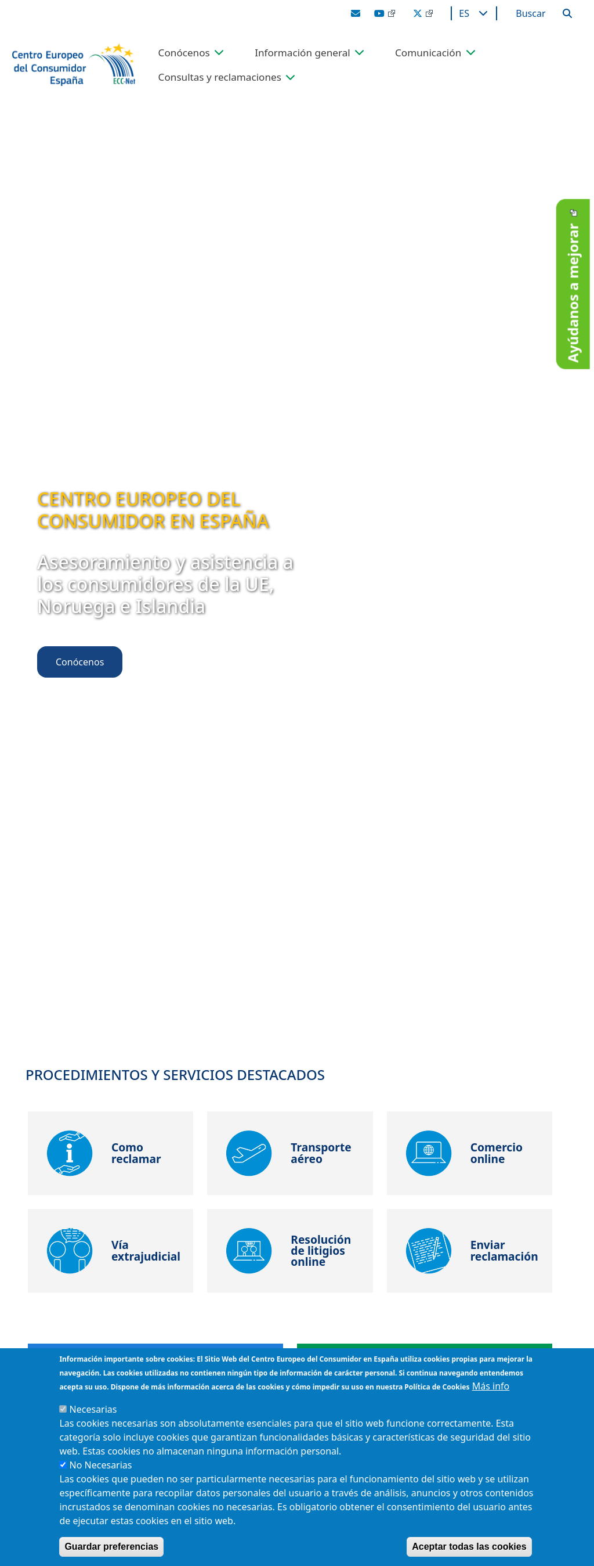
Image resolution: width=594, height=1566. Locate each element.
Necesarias (93, 1409)
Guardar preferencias (111, 1546)
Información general (302, 53)
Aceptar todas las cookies (469, 1546)
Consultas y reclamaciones (219, 77)
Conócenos (184, 53)
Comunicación (428, 53)
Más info (491, 1386)
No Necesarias (101, 1465)
